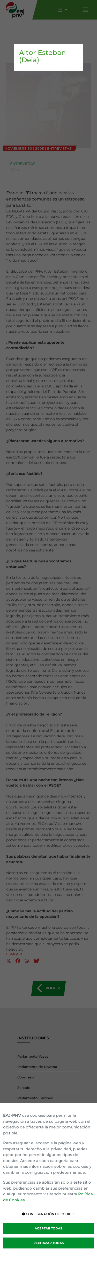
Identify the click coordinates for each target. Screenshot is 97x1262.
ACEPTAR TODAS (48, 1228)
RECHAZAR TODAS (48, 1243)
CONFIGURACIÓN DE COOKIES (48, 1214)
